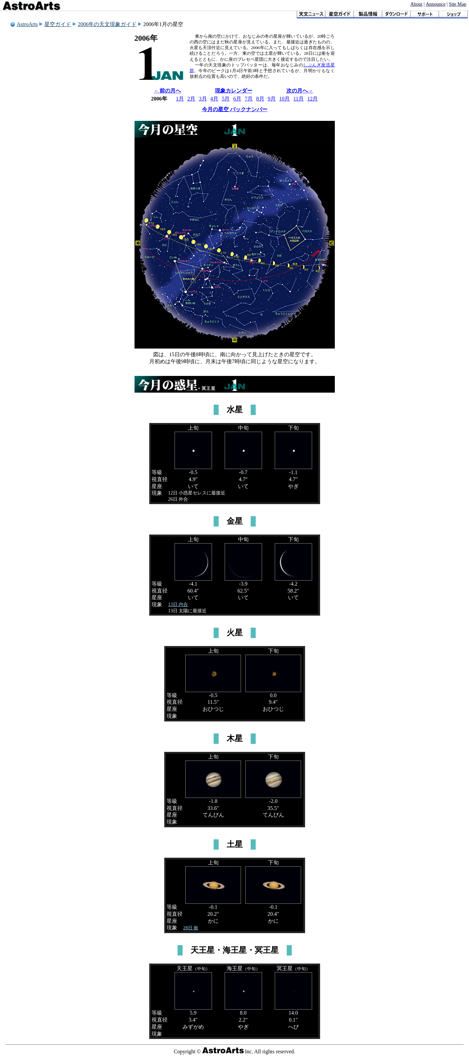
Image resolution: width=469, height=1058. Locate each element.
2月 (191, 98)
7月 (249, 98)
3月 (203, 98)
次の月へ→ (299, 90)
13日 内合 (178, 604)
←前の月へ (167, 90)
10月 (284, 98)
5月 (226, 98)
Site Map (457, 4)
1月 (180, 98)
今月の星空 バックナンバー (234, 109)
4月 (214, 98)
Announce (435, 4)
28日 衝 (191, 927)
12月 (312, 98)
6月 (237, 98)
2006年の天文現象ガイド (107, 24)
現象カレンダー (233, 90)
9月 (272, 98)
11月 (298, 98)
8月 (260, 98)
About (416, 4)
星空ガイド (57, 24)
